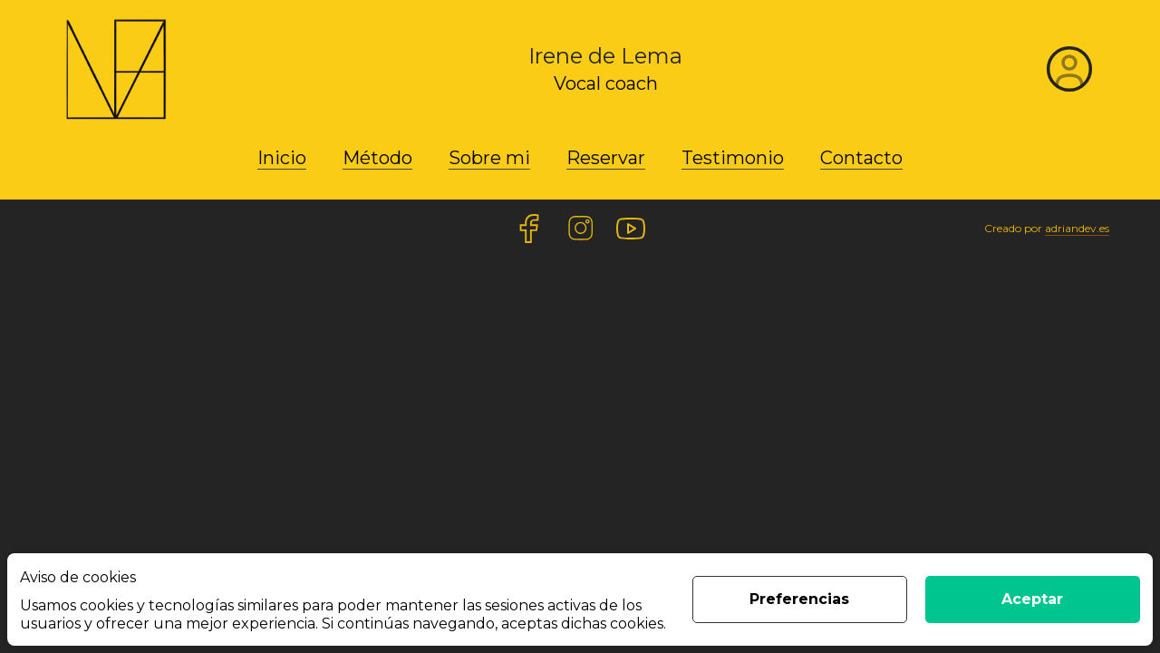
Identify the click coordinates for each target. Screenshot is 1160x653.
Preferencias (799, 599)
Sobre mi (489, 158)
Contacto (861, 158)
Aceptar (1032, 599)
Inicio (281, 158)
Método (377, 158)
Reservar (605, 158)
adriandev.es (1077, 228)
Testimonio (733, 158)
